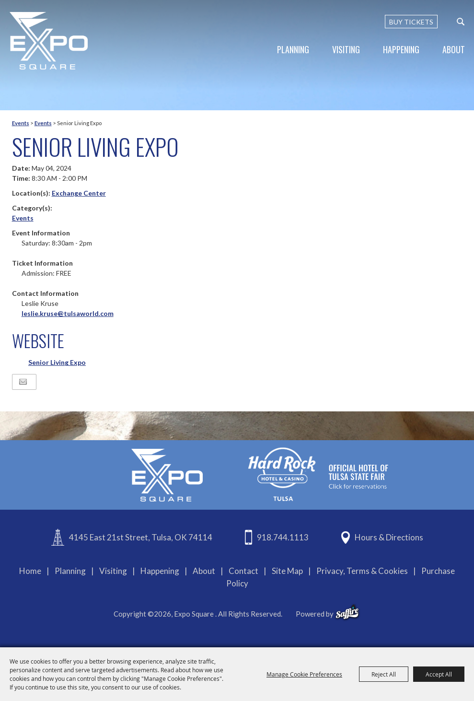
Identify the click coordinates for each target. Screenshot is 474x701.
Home (30, 571)
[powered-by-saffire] (347, 612)
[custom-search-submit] (460, 21)
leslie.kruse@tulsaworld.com (68, 313)
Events (20, 123)
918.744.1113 (283, 537)
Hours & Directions (389, 537)
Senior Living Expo (57, 362)
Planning (293, 49)
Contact (243, 571)
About (453, 49)
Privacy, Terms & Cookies (362, 571)
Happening (401, 49)
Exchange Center (79, 193)
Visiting (346, 49)
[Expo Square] (49, 41)
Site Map (287, 571)
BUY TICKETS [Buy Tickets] (411, 22)
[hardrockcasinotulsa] (318, 474)
